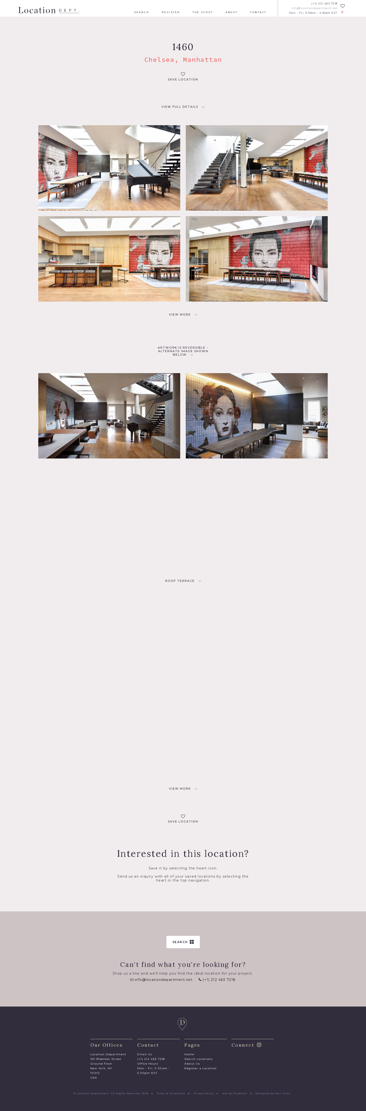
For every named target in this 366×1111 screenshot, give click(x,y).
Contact (258, 12)
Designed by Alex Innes (273, 1093)
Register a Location (200, 1068)
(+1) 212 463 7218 (324, 3)
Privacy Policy (204, 1093)
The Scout (203, 12)
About (231, 12)
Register (171, 12)
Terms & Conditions (171, 1093)
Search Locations (198, 1059)
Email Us (144, 1054)
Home (189, 1054)
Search (141, 12)
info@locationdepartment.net (314, 8)
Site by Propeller (235, 1093)
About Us (192, 1063)
